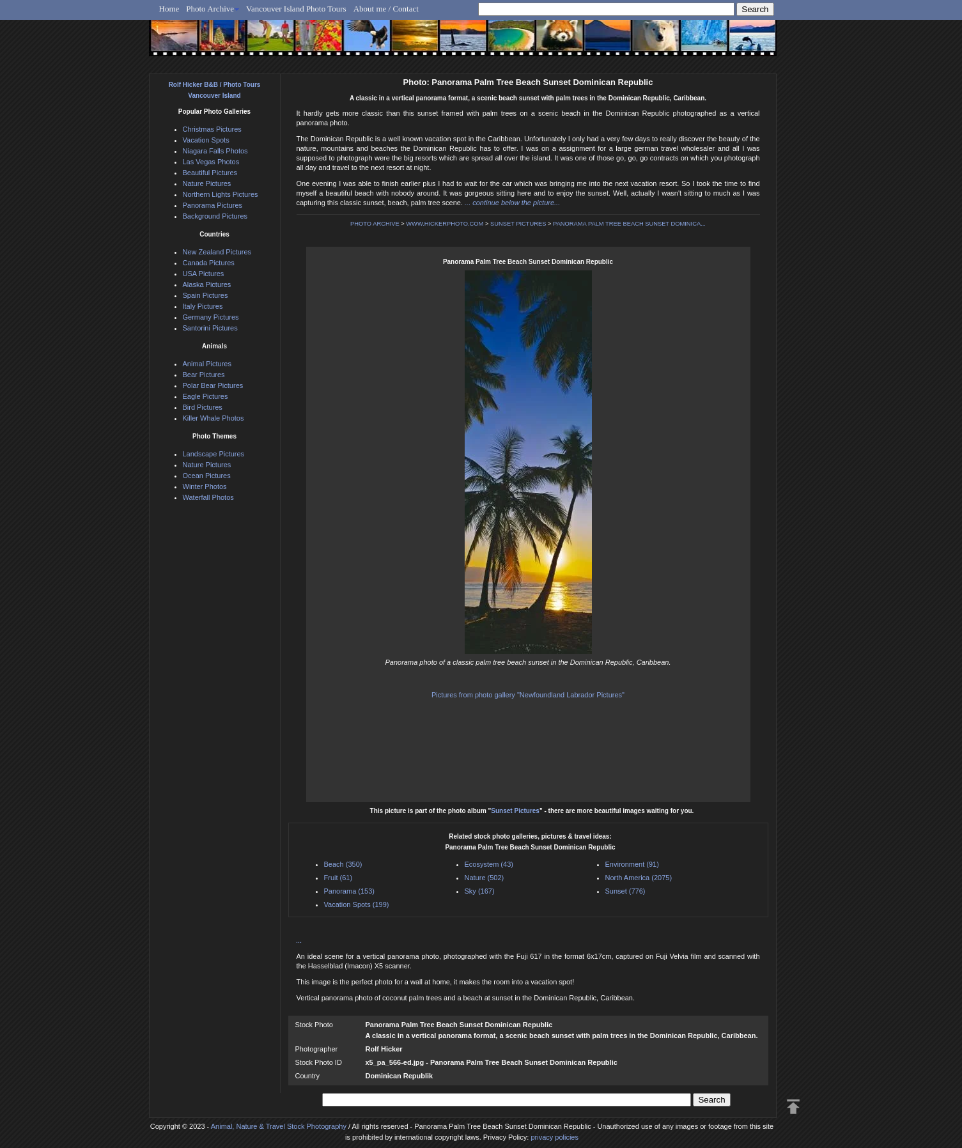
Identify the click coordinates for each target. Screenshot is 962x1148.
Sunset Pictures (515, 810)
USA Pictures (203, 273)
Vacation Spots (206, 140)
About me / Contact (386, 8)
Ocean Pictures (207, 475)
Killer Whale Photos (213, 418)
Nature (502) (484, 877)
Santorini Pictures (210, 328)
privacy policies (554, 1137)
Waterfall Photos (208, 497)
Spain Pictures (205, 295)
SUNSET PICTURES (518, 224)
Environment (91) (632, 864)
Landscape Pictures (214, 454)
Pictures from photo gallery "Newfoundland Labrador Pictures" (528, 695)
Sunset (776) (625, 891)
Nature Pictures (207, 183)
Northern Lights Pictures (220, 194)
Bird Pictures (202, 407)
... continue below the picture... (512, 202)
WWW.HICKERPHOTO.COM (444, 224)
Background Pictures (215, 216)
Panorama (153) (349, 891)
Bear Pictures (204, 374)
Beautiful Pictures (210, 172)
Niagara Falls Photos (215, 151)
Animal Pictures (207, 364)
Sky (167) (480, 891)
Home (169, 8)
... (299, 940)
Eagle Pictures (205, 396)
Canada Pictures (209, 263)
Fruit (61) (338, 877)
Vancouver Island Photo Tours (296, 8)
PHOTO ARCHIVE (375, 224)
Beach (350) (343, 864)
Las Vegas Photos (211, 162)
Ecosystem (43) (489, 864)
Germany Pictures (211, 317)
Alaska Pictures (207, 284)
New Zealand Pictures (217, 252)
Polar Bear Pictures (213, 385)
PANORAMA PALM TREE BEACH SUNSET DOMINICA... (629, 224)
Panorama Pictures (213, 205)
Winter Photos (205, 486)
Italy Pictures (203, 306)
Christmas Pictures (212, 129)
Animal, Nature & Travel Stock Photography (278, 1126)
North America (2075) (638, 877)
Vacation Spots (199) (356, 904)
